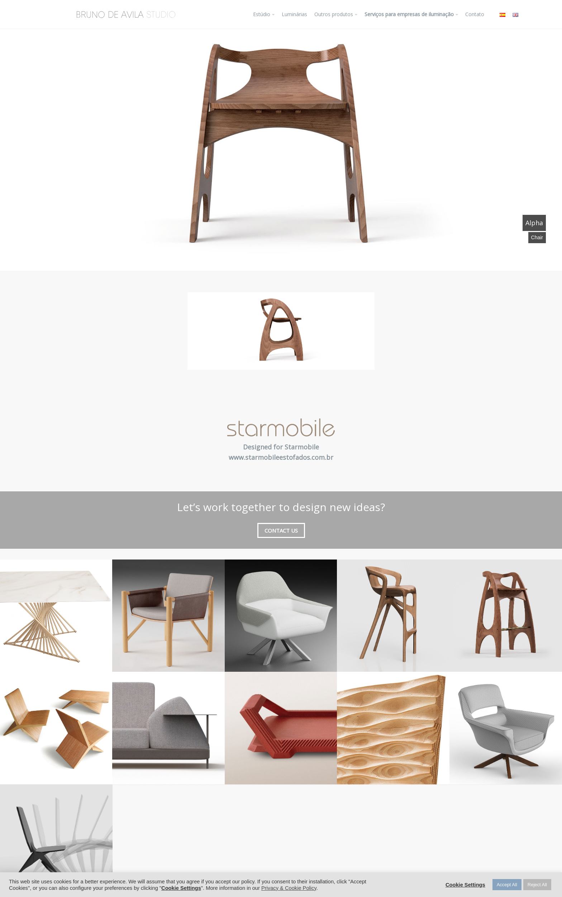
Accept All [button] (507, 884)
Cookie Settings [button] (181, 888)
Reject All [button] (537, 884)
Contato (474, 14)
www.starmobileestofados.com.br (281, 457)
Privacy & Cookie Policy (288, 888)
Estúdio (261, 14)
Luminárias (294, 14)
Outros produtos (333, 14)
